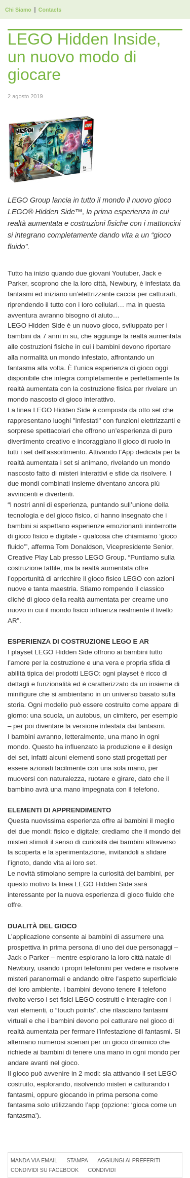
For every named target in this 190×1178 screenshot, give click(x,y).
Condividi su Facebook (45, 1170)
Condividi (102, 1170)
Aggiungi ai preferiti (128, 1160)
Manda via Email (34, 1160)
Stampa (77, 1160)
